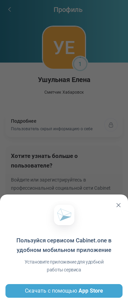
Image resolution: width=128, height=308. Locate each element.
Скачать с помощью (64, 290)
